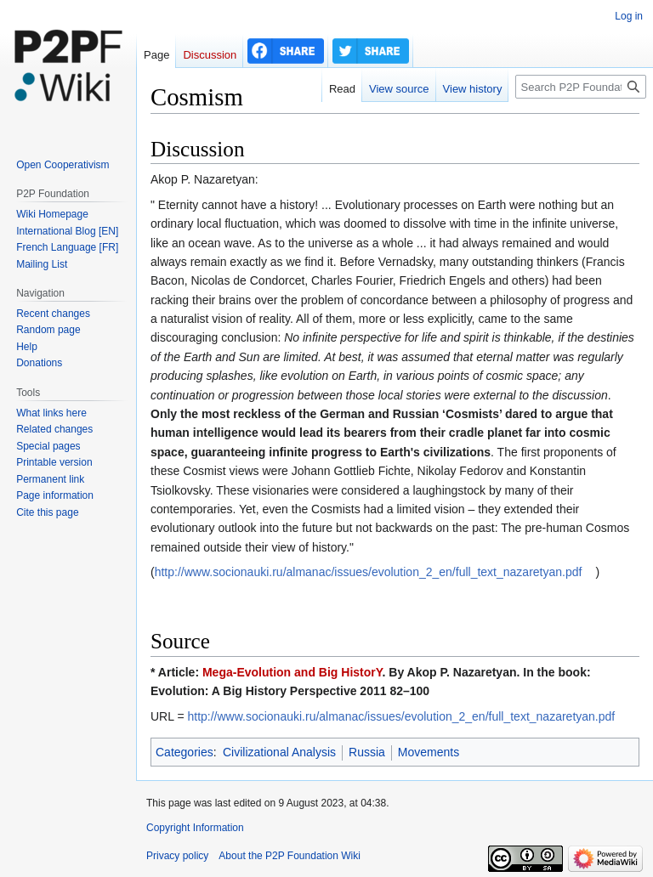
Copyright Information (195, 828)
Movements (428, 752)
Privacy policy (177, 856)
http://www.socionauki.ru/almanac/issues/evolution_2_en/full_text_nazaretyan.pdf (368, 572)
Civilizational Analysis (279, 752)
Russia (367, 752)
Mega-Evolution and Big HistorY (292, 672)
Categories (184, 752)
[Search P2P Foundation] (580, 87)
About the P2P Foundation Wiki (290, 856)
